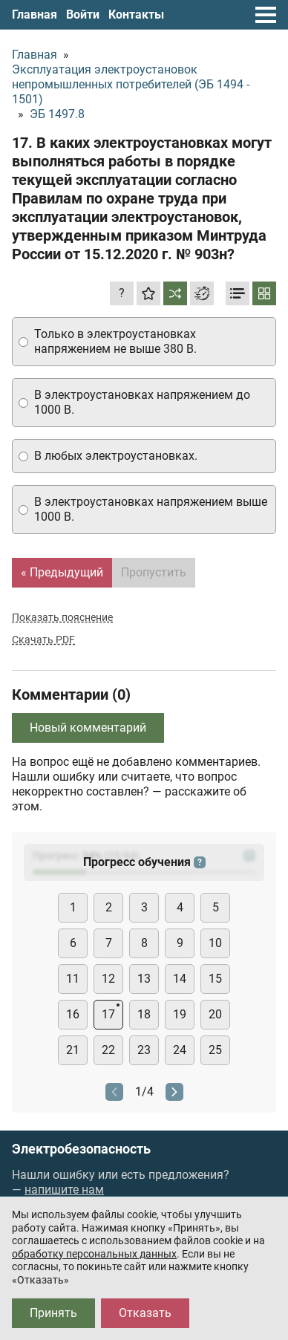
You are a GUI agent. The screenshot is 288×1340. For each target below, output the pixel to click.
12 (108, 979)
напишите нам (64, 1190)
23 (144, 1050)
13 (144, 979)
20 (215, 1014)
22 (108, 1050)
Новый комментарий (88, 728)
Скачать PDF (43, 639)
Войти (82, 14)
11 (72, 979)
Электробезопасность (81, 1149)
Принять (53, 1313)
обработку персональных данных (94, 1254)
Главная (34, 14)
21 (72, 1050)
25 (215, 1050)
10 (215, 943)
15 (215, 979)
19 (179, 1014)
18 (144, 1014)
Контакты (136, 14)
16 (72, 1014)
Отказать (145, 1313)
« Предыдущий (62, 572)
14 (179, 979)
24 (179, 1050)
